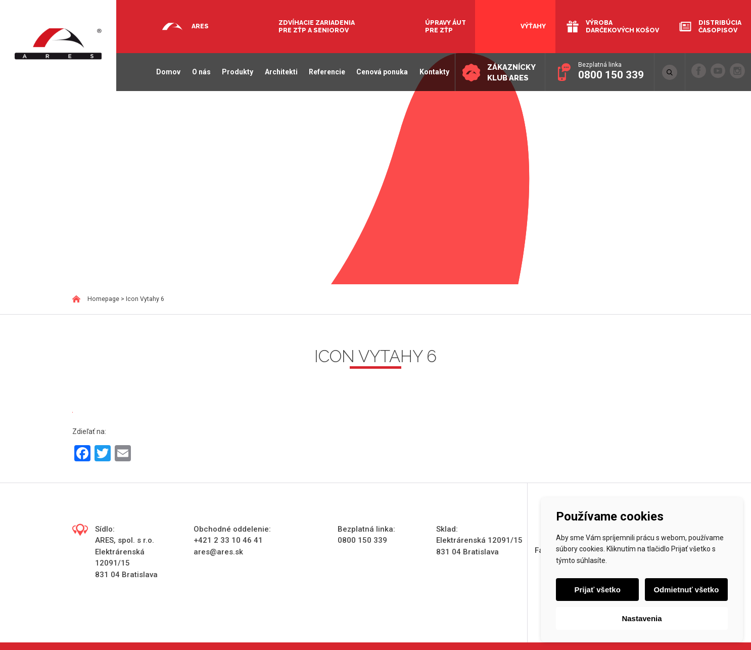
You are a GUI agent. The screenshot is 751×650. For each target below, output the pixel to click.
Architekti (279, 72)
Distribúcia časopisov (719, 26)
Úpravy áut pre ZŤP (445, 26)
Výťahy (533, 26)
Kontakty (432, 72)
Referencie (325, 72)
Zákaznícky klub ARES (510, 72)
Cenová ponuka (380, 72)
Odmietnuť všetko (686, 589)
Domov (167, 72)
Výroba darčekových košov (622, 26)
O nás (199, 72)
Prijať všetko (598, 589)
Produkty (235, 72)
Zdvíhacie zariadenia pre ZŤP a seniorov (316, 26)
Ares (200, 26)
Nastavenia (642, 618)
